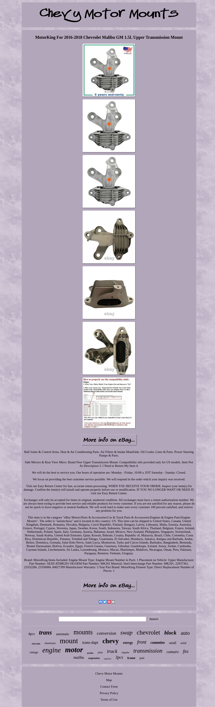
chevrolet (148, 632)
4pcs (31, 634)
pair (142, 658)
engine (51, 650)
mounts (83, 632)
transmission (147, 651)
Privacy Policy (109, 693)
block (170, 633)
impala (125, 652)
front (141, 642)
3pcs (119, 657)
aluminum (50, 643)
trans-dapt (90, 642)
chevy (110, 641)
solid (183, 643)
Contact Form (109, 686)
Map (109, 680)
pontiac (90, 653)
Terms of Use (109, 699)
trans (45, 632)
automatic (62, 634)
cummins (158, 642)
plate (100, 652)
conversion (106, 633)
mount (69, 641)
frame (131, 658)
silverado (36, 643)
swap (126, 632)
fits (186, 651)
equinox (107, 658)
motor (74, 650)
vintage (33, 652)
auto (185, 633)
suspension (94, 658)
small (172, 643)
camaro (172, 651)
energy (128, 643)
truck (112, 651)
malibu (78, 657)
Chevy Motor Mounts (109, 673)
